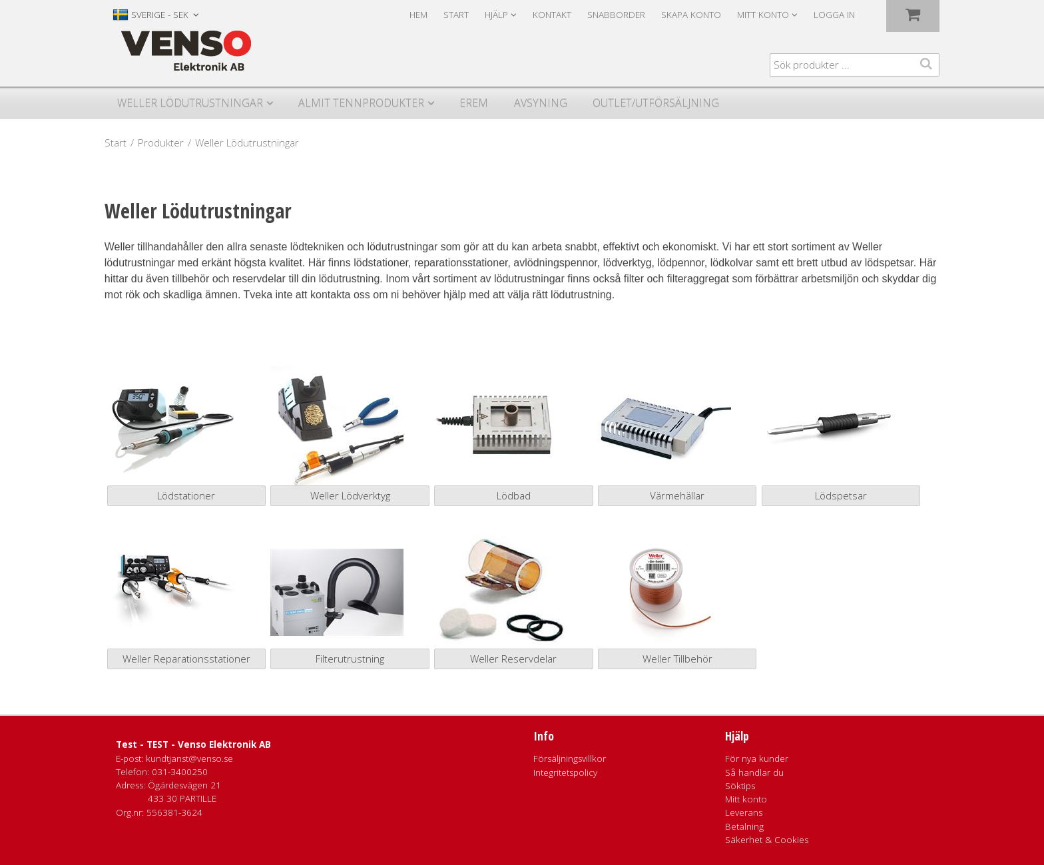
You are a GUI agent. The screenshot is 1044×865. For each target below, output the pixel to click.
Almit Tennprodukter (361, 102)
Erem (473, 102)
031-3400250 (180, 772)
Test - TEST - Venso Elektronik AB (193, 744)
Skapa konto (691, 15)
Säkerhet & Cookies (766, 840)
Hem (418, 15)
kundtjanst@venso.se (189, 758)
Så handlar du (754, 772)
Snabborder (616, 15)
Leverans (743, 812)
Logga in (834, 15)
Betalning (744, 826)
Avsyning (540, 102)
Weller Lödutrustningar (190, 102)
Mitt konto (746, 799)
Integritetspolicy (565, 772)
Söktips (740, 786)
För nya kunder (756, 758)
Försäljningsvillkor (569, 758)
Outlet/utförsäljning (656, 102)
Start (456, 15)
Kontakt (552, 15)
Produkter (161, 142)
